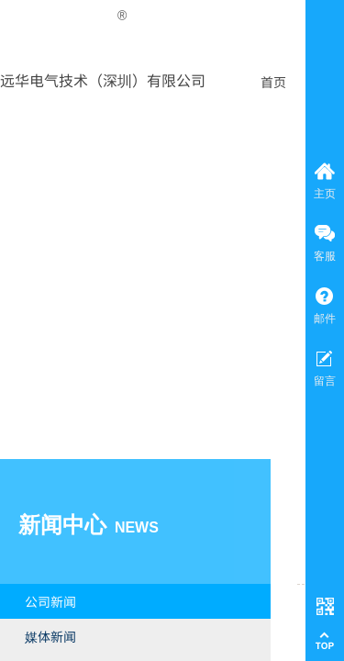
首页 (273, 82)
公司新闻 (50, 601)
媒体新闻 (50, 636)
